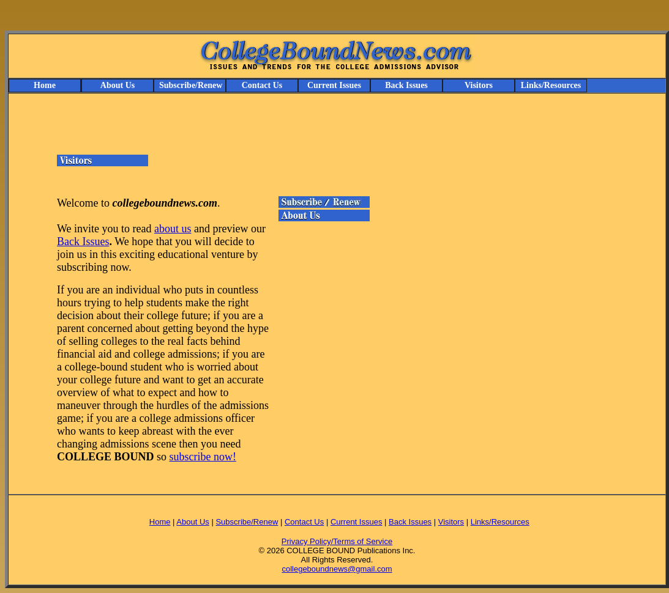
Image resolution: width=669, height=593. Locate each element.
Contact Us (262, 85)
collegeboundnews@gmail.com (337, 568)
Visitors (479, 85)
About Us (117, 85)
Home (45, 85)
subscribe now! (203, 457)
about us (173, 229)
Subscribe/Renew (190, 85)
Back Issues (406, 85)
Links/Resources (551, 85)
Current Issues (334, 85)
